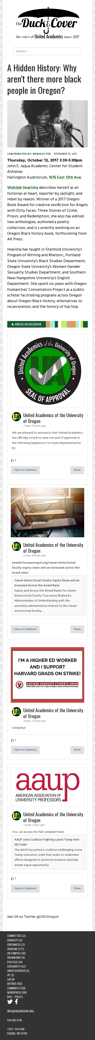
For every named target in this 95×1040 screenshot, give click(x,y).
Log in (10, 979)
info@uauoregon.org (20, 1011)
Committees (14, 936)
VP (8, 975)
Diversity (13, 940)
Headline (12, 949)
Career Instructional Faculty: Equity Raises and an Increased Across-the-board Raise (46, 583)
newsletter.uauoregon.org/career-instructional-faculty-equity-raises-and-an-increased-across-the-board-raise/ (46, 568)
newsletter (42, 154)
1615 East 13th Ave (65, 177)
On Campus (14, 953)
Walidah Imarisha (22, 187)
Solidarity (13, 966)
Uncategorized (16, 971)
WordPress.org (17, 992)
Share (77, 470)
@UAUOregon (47, 917)
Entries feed (14, 983)
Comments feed (16, 988)
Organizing (14, 957)
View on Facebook (25, 470)
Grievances (14, 944)
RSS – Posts (15, 997)
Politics (12, 962)
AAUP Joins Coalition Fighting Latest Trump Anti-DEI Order (47, 842)
